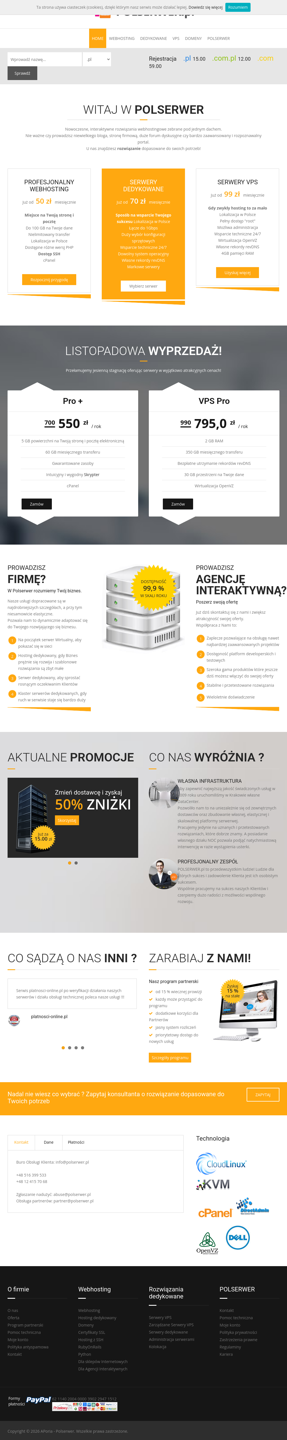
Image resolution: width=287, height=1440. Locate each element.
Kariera (226, 1354)
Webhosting (122, 38)
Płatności (76, 1142)
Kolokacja (157, 1346)
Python (84, 1354)
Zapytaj (263, 1094)
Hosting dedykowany (97, 1317)
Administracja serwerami (171, 1339)
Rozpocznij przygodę (49, 279)
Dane (48, 1142)
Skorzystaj (67, 820)
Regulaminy (230, 1347)
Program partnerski (25, 1325)
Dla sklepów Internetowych (103, 1361)
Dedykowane (153, 38)
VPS (176, 38)
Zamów (36, 504)
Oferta (13, 1317)
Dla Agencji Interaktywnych (102, 1368)
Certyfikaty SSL (91, 1332)
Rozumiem (238, 7)
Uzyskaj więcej (237, 272)
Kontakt (21, 1142)
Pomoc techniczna (24, 1332)
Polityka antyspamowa (28, 1347)
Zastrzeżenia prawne (239, 1339)
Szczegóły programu (170, 1057)
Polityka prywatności (238, 1332)
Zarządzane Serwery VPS (171, 1324)
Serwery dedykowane (168, 1332)
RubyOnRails (89, 1347)
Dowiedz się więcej (206, 7)
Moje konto (18, 1339)
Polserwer (218, 38)
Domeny (193, 38)
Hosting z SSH (90, 1339)
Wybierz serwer (143, 286)
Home (98, 38)
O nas (13, 1310)
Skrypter (91, 474)
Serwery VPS (160, 1317)
